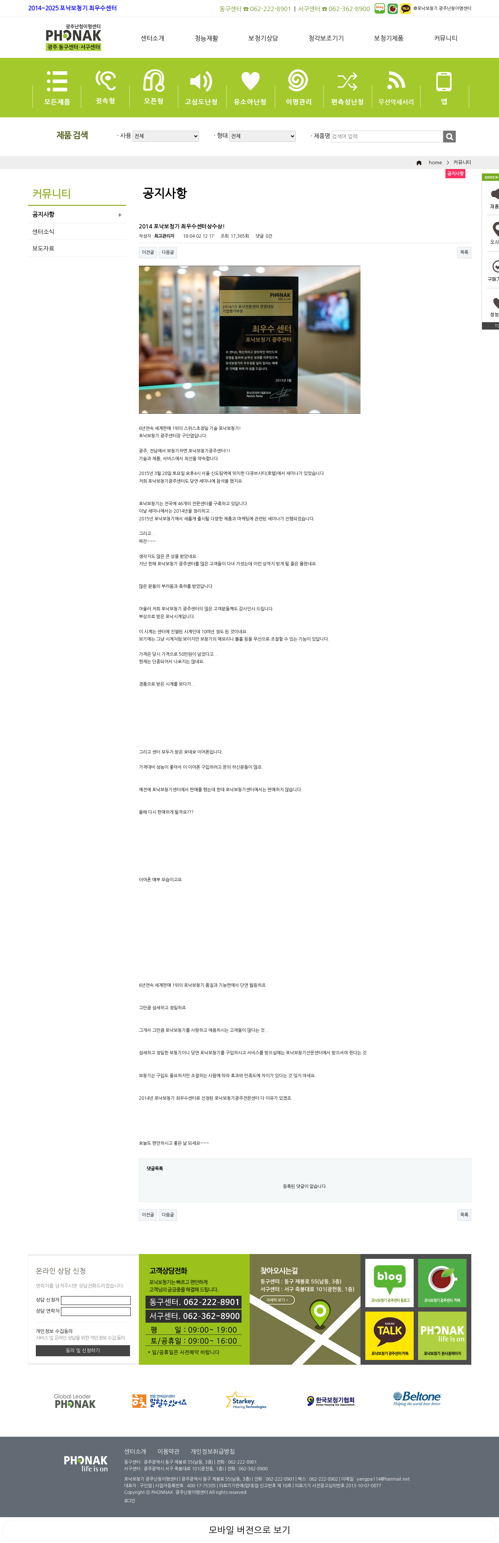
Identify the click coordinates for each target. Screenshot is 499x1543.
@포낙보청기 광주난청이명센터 (442, 8)
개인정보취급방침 (213, 1451)
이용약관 (168, 1451)
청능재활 (206, 38)
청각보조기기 (326, 38)
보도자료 (43, 248)
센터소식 (43, 232)
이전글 (148, 252)
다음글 (168, 252)
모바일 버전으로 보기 (249, 1530)
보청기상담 (263, 38)
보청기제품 (389, 38)
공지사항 (43, 214)
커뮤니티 (446, 38)
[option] (257, 1401)
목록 (464, 252)
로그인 (129, 1501)
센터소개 (152, 38)
